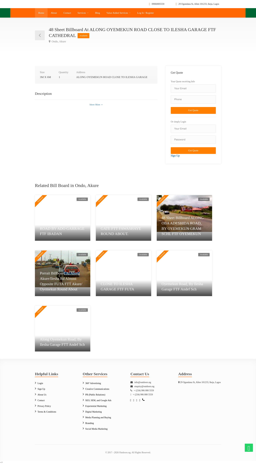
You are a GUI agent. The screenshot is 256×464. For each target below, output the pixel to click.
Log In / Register (145, 13)
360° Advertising (93, 383)
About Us (42, 394)
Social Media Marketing (96, 429)
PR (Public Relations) (95, 394)
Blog (97, 13)
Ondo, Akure (58, 41)
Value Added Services (117, 13)
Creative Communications (97, 389)
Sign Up (175, 155)
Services (82, 13)
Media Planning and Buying (98, 417)
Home (41, 13)
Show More (96, 104)
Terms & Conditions (47, 412)
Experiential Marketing (96, 406)
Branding (89, 423)
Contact (67, 13)
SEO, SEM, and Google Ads (98, 400)
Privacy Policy (44, 406)
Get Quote (193, 110)
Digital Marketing (93, 412)
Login (40, 383)
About (54, 13)
